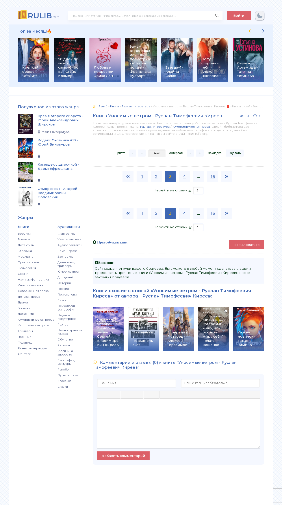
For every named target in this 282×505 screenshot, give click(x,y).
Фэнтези (24, 354)
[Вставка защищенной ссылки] (178, 395)
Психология (27, 268)
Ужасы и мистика (30, 285)
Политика (25, 342)
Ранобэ (63, 369)
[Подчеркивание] (116, 395)
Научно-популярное (67, 316)
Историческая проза (34, 325)
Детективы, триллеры (66, 263)
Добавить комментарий (123, 456)
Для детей (65, 277)
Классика (25, 250)
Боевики (24, 233)
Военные (25, 337)
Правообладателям (112, 242)
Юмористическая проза (36, 319)
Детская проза (29, 296)
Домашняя (26, 314)
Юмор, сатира (68, 271)
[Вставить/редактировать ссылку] (171, 395)
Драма (23, 302)
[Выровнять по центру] (132, 395)
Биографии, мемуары (66, 361)
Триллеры (25, 331)
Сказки (23, 273)
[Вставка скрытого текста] (202, 395)
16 (213, 176)
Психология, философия (67, 307)
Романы (24, 239)
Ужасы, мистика (69, 239)
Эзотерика (66, 256)
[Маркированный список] (148, 395)
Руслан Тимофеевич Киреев (176, 296)
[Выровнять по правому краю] (139, 395)
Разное (63, 324)
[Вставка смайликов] (164, 395)
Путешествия (68, 375)
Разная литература (32, 348)
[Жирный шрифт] (101, 395)
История (64, 283)
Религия (64, 345)
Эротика (24, 308)
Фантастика (67, 233)
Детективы (26, 245)
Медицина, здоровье (66, 352)
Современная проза (33, 291)
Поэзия (63, 288)
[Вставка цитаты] (187, 395)
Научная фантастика (33, 279)
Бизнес (63, 300)
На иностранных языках (70, 331)
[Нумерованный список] (155, 395)
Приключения (68, 294)
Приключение (28, 262)
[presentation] (251, 30)
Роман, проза (68, 250)
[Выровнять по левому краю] (125, 395)
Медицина (25, 256)
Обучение (65, 339)
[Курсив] (109, 395)
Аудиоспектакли (70, 245)
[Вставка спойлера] (195, 395)
